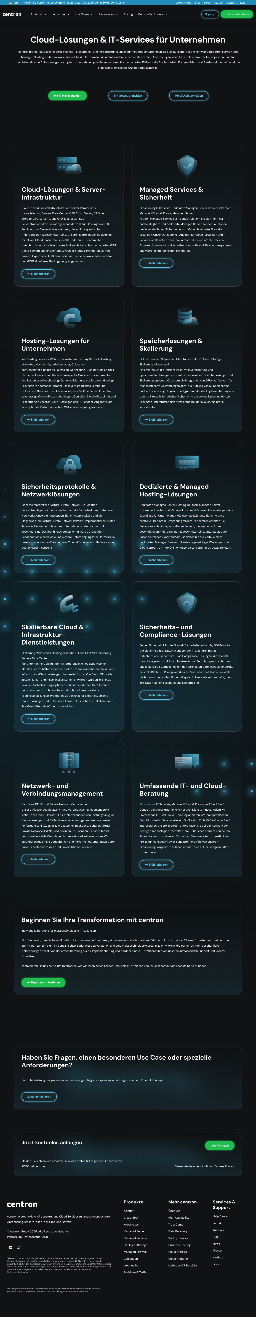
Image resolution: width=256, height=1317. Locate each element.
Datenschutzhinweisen (18, 1272)
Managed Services (136, 1238)
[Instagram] (18, 1247)
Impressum (14, 1237)
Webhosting (131, 1265)
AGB (45, 1237)
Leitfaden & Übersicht (182, 1265)
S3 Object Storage (135, 1245)
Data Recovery (178, 1231)
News (216, 1244)
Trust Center (176, 1224)
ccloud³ (129, 1211)
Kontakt (218, 1223)
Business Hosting (179, 1245)
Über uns (174, 1211)
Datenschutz (32, 1237)
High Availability (178, 1217)
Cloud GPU (131, 1217)
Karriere (218, 1257)
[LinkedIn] (10, 1247)
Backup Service (178, 1238)
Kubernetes (131, 1224)
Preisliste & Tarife (135, 1272)
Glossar (218, 1250)
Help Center (220, 1216)
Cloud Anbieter (178, 1259)
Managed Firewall (135, 1252)
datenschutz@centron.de (26, 1269)
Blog (215, 1237)
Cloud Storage (177, 1252)
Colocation (131, 1259)
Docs (216, 1264)
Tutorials (218, 1230)
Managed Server (134, 1231)
